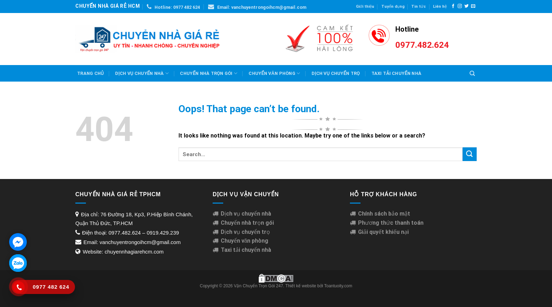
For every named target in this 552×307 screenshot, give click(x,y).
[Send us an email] (473, 6)
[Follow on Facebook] (453, 6)
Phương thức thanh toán (391, 222)
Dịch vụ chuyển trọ (245, 232)
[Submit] (470, 154)
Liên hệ (440, 6)
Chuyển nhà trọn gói (208, 73)
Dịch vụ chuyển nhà (142, 73)
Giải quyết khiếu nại (383, 232)
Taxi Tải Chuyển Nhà (396, 73)
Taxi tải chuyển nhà (246, 250)
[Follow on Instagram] (460, 6)
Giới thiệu (365, 6)
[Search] (472, 73)
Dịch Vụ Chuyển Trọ (336, 73)
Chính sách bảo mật (384, 213)
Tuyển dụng (392, 6)
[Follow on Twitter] (466, 6)
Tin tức (418, 6)
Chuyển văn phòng (274, 73)
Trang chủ (90, 73)
